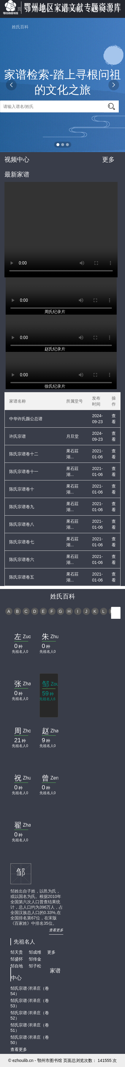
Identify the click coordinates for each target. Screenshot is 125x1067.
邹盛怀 (16, 959)
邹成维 (35, 952)
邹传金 (35, 959)
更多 (108, 159)
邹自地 (16, 966)
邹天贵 (16, 952)
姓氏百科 (20, 26)
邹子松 (35, 966)
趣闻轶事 (98, 9)
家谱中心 (41, 9)
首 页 (16, 9)
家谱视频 (70, 9)
